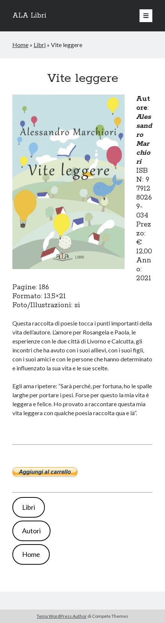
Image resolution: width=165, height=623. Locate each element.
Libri (40, 44)
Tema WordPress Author (62, 616)
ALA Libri (29, 15)
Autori (31, 531)
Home (20, 44)
